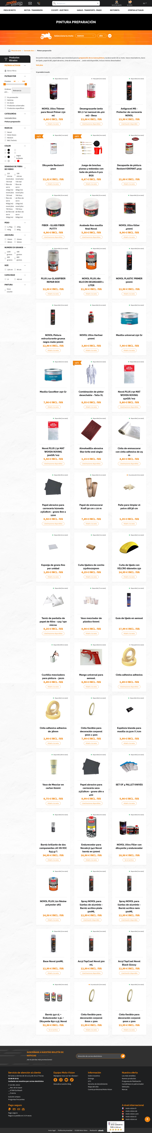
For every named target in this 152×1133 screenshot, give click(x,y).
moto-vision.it (129, 1116)
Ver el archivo (129, 860)
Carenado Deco (10, 118)
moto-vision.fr (129, 1108)
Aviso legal (52, 1130)
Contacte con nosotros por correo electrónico (26, 1081)
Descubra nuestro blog (62, 1084)
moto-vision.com (130, 1114)
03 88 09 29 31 (13, 1078)
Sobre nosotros (94, 1076)
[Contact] (30, 3)
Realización (97, 1130)
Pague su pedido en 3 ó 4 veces (20, 1115)
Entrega (91, 1078)
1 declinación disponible (129, 124)
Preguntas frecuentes (16, 1099)
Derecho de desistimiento (98, 1084)
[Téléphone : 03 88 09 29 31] (38, 3)
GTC (89, 1081)
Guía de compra (14, 1097)
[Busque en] (54, 3)
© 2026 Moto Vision (81, 1130)
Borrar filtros (10, 71)
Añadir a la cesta (53, 124)
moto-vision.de (129, 1111)
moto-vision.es (129, 1119)
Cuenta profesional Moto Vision (100, 1089)
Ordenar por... (8, 90)
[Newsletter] (123, 1056)
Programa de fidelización (131, 1081)
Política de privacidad (65, 1130)
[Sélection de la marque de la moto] (85, 36)
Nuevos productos (129, 1078)
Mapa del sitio (93, 1086)
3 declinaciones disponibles (129, 407)
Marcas (124, 1089)
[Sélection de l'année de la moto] (102, 36)
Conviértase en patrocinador (133, 1084)
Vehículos (125, 1086)
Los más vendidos (129, 1076)
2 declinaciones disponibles (91, 124)
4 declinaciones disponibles (53, 237)
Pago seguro (13, 1113)
